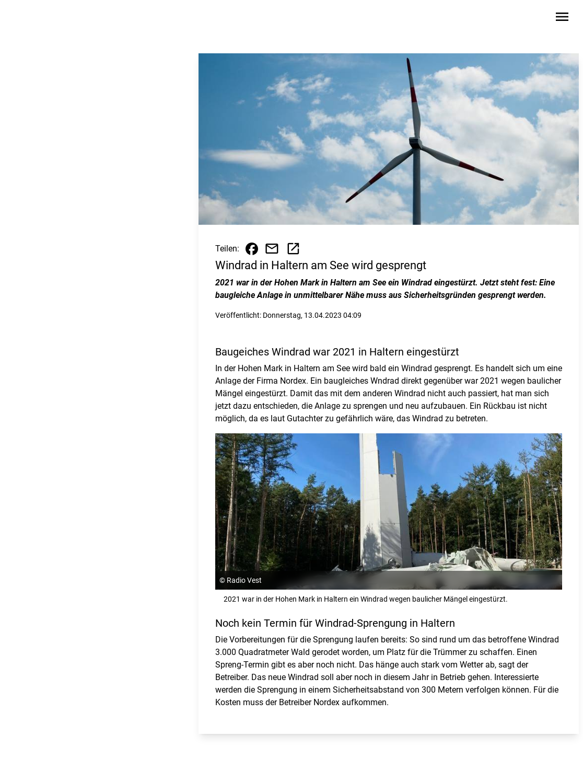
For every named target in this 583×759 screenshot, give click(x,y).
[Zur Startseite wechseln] (38, 18)
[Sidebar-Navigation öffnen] (562, 18)
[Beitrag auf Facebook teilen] (252, 249)
